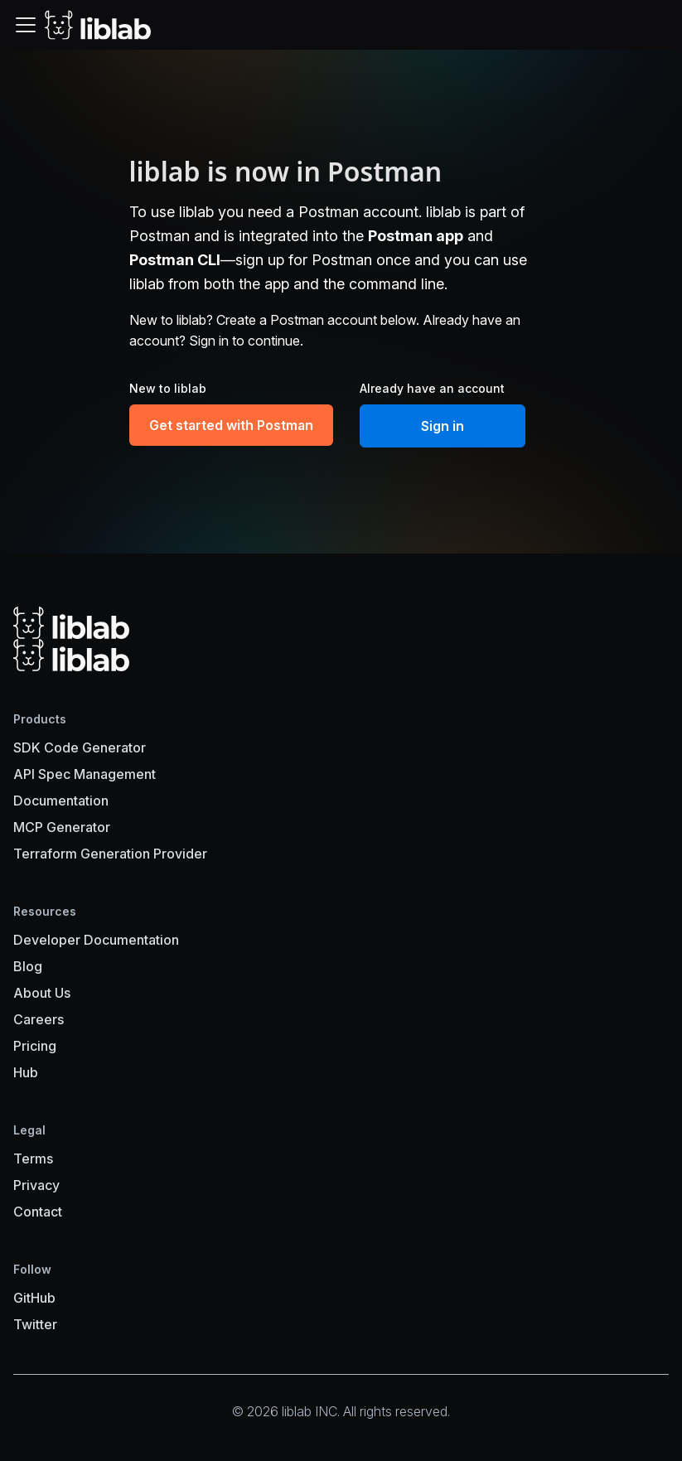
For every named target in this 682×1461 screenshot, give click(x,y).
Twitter (35, 1324)
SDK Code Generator (79, 747)
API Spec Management (84, 774)
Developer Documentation (96, 939)
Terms (33, 1158)
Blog (27, 966)
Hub (25, 1072)
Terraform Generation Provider (110, 853)
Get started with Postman (231, 425)
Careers (38, 1019)
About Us (41, 992)
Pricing (34, 1046)
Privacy (36, 1185)
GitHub (34, 1297)
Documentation (61, 800)
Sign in (442, 426)
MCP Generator (61, 827)
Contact (37, 1211)
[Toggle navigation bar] (25, 24)
